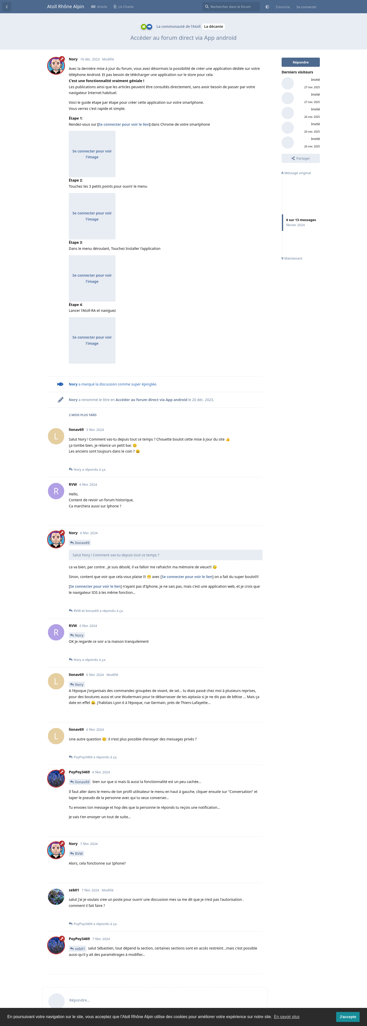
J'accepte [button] (348, 1017)
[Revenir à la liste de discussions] (6, 6)
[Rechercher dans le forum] (231, 6)
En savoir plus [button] (287, 1017)
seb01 (80, 948)
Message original (296, 173)
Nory (79, 635)
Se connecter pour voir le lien (124, 124)
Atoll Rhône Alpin (65, 6)
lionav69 (82, 542)
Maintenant (291, 258)
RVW (79, 853)
